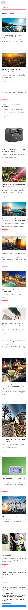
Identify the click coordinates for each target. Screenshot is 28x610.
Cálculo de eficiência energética (10, 517)
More (5, 81)
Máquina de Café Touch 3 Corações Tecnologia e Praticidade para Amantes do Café (13, 386)
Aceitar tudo (14, 605)
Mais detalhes (4, 600)
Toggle (3, 2)
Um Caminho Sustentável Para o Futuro (12, 88)
